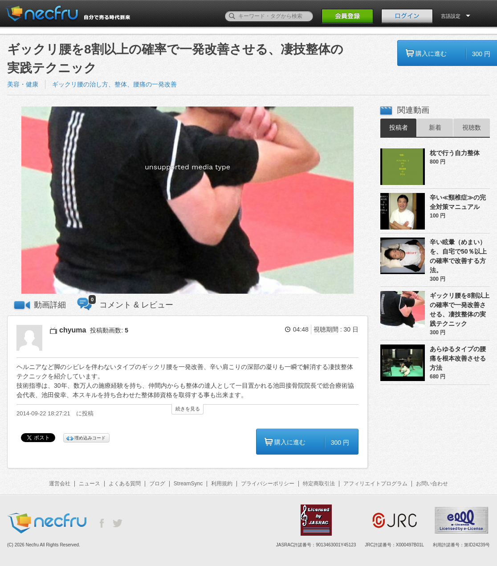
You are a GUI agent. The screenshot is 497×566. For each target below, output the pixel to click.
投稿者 (398, 127)
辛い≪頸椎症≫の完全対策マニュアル (458, 202)
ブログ (157, 483)
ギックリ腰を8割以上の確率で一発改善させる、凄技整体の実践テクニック (459, 309)
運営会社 (59, 483)
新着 (435, 127)
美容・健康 (22, 84)
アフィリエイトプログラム (375, 483)
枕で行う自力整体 (455, 152)
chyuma (72, 330)
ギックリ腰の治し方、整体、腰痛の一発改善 (114, 84)
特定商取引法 (319, 483)
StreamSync (188, 483)
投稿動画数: (109, 330)
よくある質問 (125, 483)
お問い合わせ (432, 483)
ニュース (89, 483)
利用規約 (221, 483)
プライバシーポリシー (267, 483)
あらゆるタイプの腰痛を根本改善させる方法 (458, 358)
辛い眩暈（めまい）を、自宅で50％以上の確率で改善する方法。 (458, 256)
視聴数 (471, 127)
